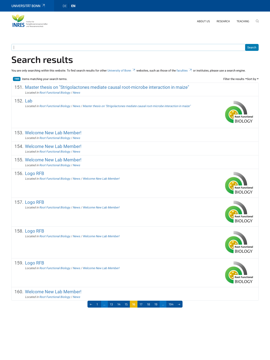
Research (223, 21)
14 (118, 304)
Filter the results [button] (233, 79)
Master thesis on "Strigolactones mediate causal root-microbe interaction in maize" (107, 87)
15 (126, 304)
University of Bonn (121, 70)
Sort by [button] (251, 79)
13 (111, 304)
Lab (28, 100)
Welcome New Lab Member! (53, 132)
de (65, 6)
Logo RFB (34, 173)
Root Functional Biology (54, 92)
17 (141, 304)
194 (171, 304)
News (76, 92)
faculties (184, 70)
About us (203, 21)
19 (155, 304)
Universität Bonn (28, 6)
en (73, 6)
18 (148, 304)
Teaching (243, 21)
